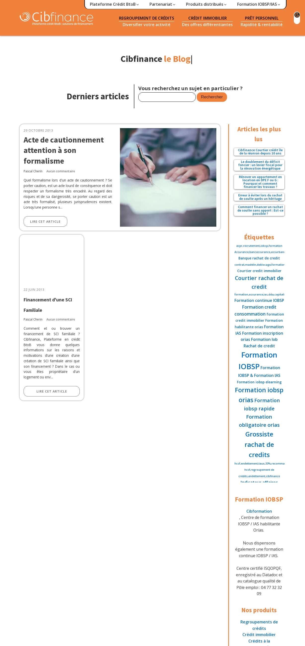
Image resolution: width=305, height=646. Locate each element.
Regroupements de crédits (259, 625)
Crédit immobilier (259, 634)
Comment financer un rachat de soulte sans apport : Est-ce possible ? (260, 210)
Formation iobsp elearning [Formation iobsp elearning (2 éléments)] (259, 382)
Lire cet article (45, 221)
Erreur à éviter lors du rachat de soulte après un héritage (260, 197)
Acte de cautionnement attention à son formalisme (64, 150)
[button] (114, 4)
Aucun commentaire (60, 171)
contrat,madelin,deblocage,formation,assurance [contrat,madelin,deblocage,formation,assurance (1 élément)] (267, 264)
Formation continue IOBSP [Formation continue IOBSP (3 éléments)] (259, 300)
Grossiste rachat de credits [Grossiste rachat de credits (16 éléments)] (259, 444)
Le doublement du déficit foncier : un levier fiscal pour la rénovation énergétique (260, 165)
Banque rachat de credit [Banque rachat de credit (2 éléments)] (259, 258)
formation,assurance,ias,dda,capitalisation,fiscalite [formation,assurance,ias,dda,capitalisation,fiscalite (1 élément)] (269, 294)
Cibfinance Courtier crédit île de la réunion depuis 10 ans (260, 152)
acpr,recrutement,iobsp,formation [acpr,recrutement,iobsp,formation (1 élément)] (259, 246)
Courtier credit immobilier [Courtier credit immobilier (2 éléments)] (259, 270)
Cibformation (259, 511)
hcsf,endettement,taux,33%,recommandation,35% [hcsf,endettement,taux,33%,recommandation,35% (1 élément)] (267, 463)
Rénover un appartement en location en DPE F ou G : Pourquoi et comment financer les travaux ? (260, 182)
